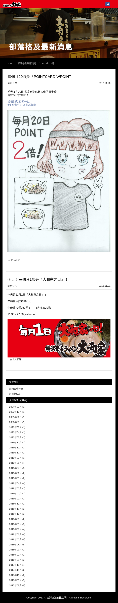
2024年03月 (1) (17, 406)
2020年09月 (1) (17, 422)
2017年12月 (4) (17, 565)
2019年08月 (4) (17, 463)
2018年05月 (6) (17, 539)
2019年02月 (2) (17, 493)
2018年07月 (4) (17, 529)
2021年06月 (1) (17, 417)
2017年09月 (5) (17, 580)
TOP (10, 63)
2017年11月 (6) (17, 570)
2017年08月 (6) (17, 585)
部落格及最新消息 (27, 63)
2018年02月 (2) (17, 554)
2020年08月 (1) (17, 427)
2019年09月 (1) (17, 457)
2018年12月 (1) (17, 503)
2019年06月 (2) (17, 473)
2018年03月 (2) (17, 549)
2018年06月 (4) (17, 534)
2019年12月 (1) (17, 442)
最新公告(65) (16, 388)
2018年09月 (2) (17, 519)
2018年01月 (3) (17, 560)
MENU (113, 4)
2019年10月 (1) (17, 452)
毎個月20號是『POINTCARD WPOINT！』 (43, 77)
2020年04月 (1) (17, 432)
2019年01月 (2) (17, 498)
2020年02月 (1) (17, 437)
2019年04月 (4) (17, 483)
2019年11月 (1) (17, 447)
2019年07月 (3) (17, 468)
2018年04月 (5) (17, 544)
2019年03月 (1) (17, 488)
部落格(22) (14, 393)
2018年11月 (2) (17, 509)
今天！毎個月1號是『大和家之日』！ (38, 279)
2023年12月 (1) (17, 412)
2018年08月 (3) (17, 524)
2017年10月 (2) (17, 575)
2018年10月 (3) (17, 514)
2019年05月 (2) (17, 478)
